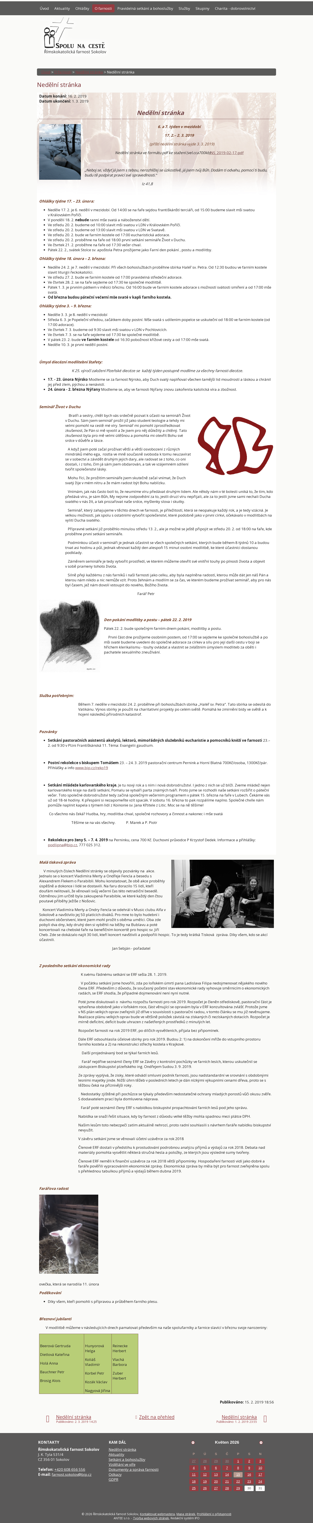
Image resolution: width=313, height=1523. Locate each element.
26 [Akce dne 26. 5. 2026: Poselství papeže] (205, 1488)
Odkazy (115, 1474)
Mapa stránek (185, 1514)
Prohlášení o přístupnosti (214, 1514)
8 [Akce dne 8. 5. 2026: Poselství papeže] (238, 1468)
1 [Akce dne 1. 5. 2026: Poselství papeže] (238, 1461)
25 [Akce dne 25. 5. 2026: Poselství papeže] (194, 1488)
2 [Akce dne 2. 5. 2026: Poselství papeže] (249, 1461)
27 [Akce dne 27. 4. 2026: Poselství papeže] (194, 1461)
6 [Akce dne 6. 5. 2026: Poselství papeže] (216, 1468)
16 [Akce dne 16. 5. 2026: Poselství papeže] (249, 1474)
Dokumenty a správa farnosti (134, 1469)
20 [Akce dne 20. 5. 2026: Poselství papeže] (216, 1481)
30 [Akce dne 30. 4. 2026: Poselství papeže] (227, 1461)
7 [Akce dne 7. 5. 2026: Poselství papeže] (227, 1468)
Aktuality (62, 8)
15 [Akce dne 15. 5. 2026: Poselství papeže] (238, 1474)
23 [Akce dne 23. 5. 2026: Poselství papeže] (249, 1481)
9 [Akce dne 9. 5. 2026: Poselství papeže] (249, 1468)
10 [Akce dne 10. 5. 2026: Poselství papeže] (260, 1468)
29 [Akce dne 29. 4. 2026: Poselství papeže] (216, 1461)
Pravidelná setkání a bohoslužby (145, 8)
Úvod (44, 8)
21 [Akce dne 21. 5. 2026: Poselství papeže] (227, 1481)
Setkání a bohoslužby (127, 1459)
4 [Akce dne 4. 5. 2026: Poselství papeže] (194, 1468)
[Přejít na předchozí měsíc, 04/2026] (193, 1442)
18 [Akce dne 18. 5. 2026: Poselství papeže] (194, 1481)
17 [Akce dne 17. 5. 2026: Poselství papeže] (260, 1474)
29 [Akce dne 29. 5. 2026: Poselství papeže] (238, 1488)
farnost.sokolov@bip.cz (72, 1474)
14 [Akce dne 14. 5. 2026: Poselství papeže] (227, 1474)
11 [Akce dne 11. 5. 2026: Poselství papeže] (194, 1474)
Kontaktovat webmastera (157, 1514)
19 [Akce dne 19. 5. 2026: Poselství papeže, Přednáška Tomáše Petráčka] (205, 1481)
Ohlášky (82, 8)
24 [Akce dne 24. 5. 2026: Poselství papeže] (260, 1481)
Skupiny (203, 8)
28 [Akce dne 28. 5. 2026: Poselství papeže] (227, 1488)
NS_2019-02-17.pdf (227, 152)
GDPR (113, 1479)
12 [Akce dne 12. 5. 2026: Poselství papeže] (205, 1474)
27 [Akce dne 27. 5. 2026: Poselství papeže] (216, 1488)
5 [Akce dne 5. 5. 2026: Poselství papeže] (205, 1468)
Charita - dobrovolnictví (235, 8)
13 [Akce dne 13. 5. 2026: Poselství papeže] (216, 1474)
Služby (184, 8)
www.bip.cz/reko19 (91, 767)
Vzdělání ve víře (122, 1464)
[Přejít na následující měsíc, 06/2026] (261, 1442)
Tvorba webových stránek (151, 1518)
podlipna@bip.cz (62, 844)
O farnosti (103, 8)
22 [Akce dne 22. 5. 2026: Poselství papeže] (238, 1481)
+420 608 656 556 (69, 1469)
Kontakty (47, 19)
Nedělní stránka (89, 72)
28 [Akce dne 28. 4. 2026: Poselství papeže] (205, 1461)
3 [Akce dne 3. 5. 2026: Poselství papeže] (260, 1461)
